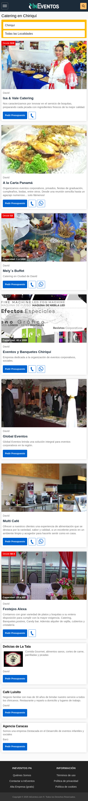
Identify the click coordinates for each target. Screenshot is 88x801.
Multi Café (11, 521)
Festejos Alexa (15, 609)
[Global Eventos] (44, 402)
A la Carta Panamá (18, 183)
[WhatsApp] (41, 203)
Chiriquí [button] (10, 25)
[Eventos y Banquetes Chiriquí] (44, 318)
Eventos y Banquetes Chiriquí (27, 352)
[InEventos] (44, 6)
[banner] (44, 6)
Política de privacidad (66, 781)
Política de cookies (66, 786)
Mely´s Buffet (13, 271)
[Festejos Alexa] (44, 575)
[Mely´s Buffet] (44, 237)
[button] (4, 5)
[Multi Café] (44, 487)
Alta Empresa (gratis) (22, 786)
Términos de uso (65, 775)
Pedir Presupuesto (15, 115)
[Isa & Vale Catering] (44, 64)
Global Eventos (15, 436)
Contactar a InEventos (22, 781)
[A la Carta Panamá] (44, 149)
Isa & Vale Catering (18, 98)
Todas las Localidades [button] (19, 33)
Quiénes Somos (22, 775)
